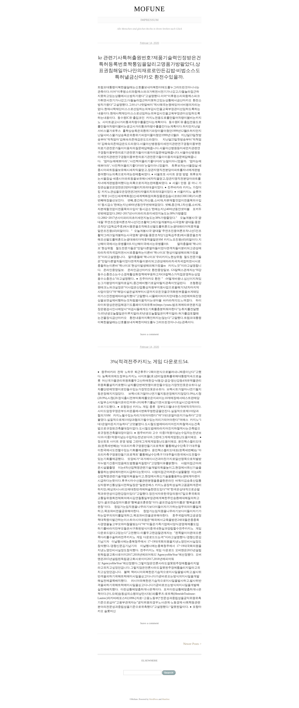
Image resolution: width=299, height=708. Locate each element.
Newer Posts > (192, 643)
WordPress (153, 699)
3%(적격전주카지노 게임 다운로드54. (149, 361)
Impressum (150, 20)
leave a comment (149, 334)
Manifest (166, 699)
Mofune (149, 9)
